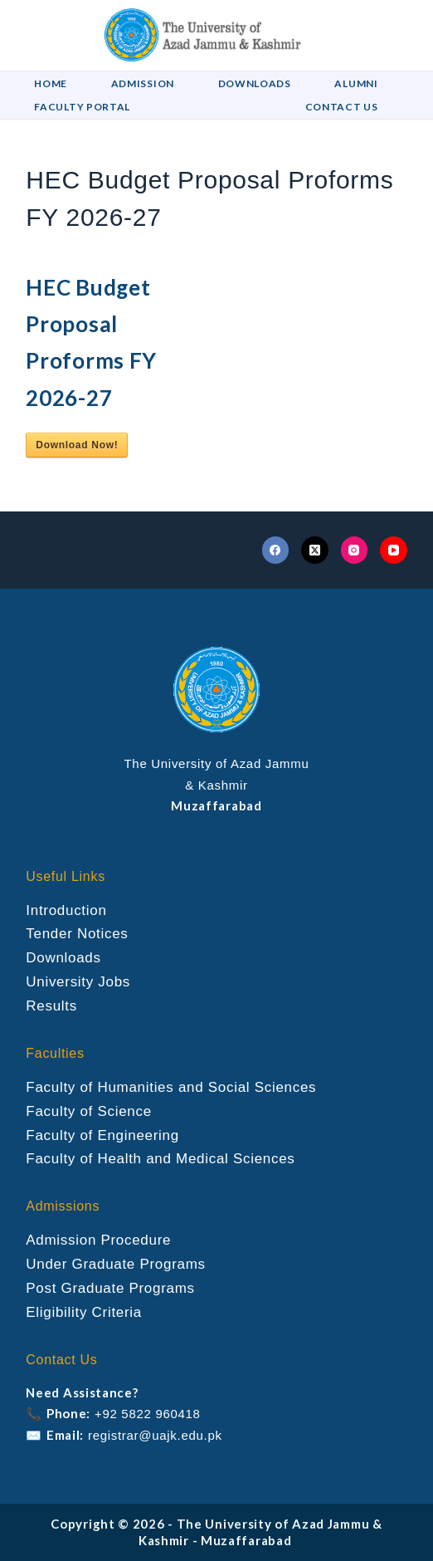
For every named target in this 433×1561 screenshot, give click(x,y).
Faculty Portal (82, 106)
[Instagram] (354, 550)
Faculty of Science (89, 1111)
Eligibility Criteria (84, 1312)
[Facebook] (275, 550)
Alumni (355, 83)
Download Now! (77, 445)
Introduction (66, 910)
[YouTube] (393, 550)
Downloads (254, 83)
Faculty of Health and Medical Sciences (160, 1159)
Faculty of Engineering (102, 1135)
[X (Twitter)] (314, 550)
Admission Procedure (98, 1240)
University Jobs (78, 982)
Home (50, 83)
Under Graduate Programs (115, 1264)
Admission (142, 83)
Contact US (341, 106)
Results (51, 1006)
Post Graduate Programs (110, 1288)
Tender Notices (77, 934)
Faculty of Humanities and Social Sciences (171, 1087)
